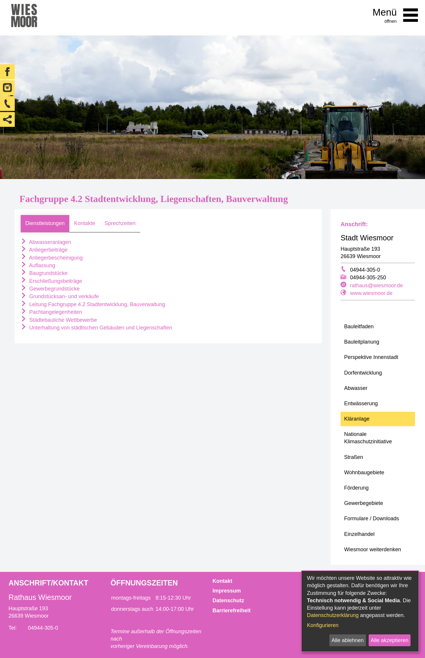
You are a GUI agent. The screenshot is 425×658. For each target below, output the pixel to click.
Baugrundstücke (44, 273)
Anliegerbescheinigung (52, 258)
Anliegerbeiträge (44, 250)
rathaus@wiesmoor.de (376, 285)
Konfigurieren (323, 625)
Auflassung (38, 265)
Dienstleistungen (45, 223)
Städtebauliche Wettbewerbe (59, 320)
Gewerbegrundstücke (50, 289)
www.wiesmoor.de (371, 293)
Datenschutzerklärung (333, 615)
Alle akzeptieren (389, 640)
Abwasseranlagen (46, 242)
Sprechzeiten (119, 223)
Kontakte (84, 223)
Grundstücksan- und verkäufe (60, 296)
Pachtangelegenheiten (51, 312)
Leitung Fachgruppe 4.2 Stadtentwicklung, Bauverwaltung (93, 304)
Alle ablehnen (347, 640)
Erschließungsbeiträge (51, 281)
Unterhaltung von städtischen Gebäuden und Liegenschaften (96, 328)
